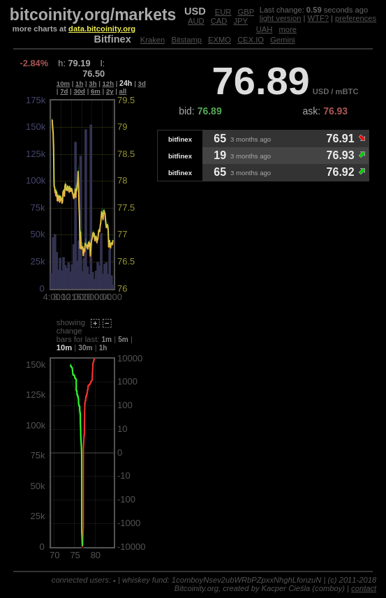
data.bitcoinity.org (101, 28)
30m (85, 348)
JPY (241, 21)
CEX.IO (250, 40)
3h (92, 83)
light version (281, 18)
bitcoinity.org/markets (93, 15)
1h (79, 83)
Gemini (282, 40)
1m (107, 339)
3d (142, 83)
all (123, 91)
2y (110, 91)
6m (96, 91)
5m (123, 339)
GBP (246, 12)
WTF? (318, 18)
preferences (355, 18)
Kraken (152, 40)
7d (64, 91)
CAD (219, 21)
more (288, 29)
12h (108, 83)
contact (363, 588)
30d (79, 91)
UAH (264, 29)
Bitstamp (186, 40)
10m (63, 83)
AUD (196, 21)
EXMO (219, 40)
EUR (223, 12)
